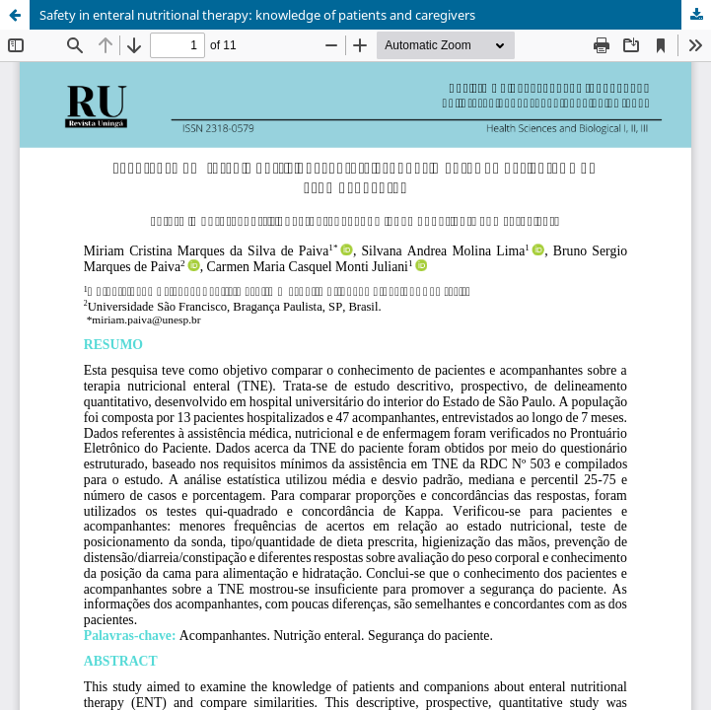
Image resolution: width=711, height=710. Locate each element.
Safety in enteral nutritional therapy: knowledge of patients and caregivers (257, 15)
